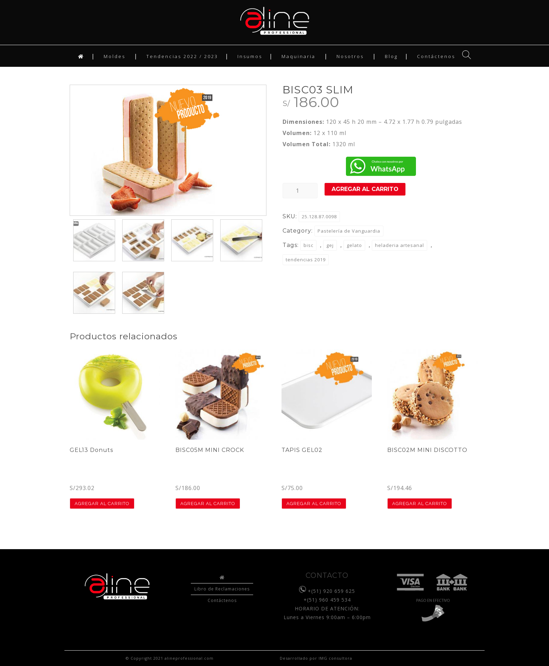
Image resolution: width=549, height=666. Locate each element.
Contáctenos (436, 56)
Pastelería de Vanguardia (349, 231)
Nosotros (350, 56)
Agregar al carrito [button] (102, 503)
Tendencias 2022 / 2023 (182, 56)
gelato (354, 245)
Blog (391, 56)
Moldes (114, 56)
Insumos (249, 56)
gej (330, 245)
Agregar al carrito (365, 189)
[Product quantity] (300, 190)
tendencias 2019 (306, 259)
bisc (308, 245)
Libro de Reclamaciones (222, 589)
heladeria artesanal (399, 245)
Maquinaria (298, 56)
